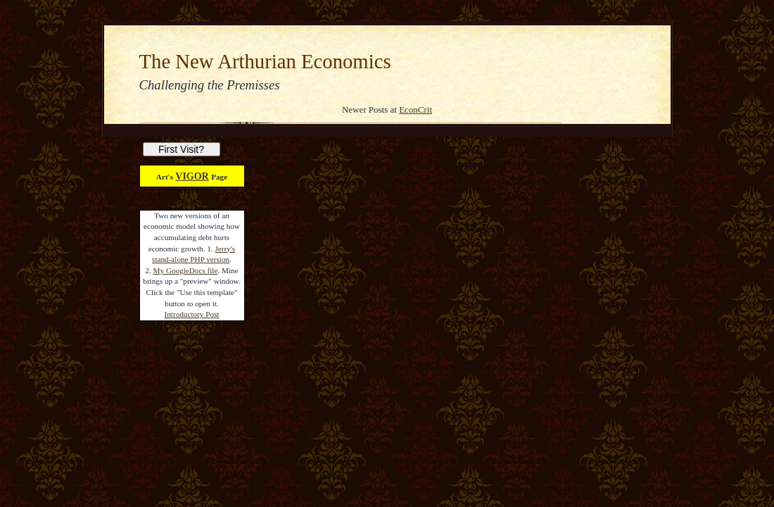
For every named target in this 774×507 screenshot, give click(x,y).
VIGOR (191, 176)
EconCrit (415, 109)
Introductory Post (192, 314)
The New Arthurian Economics (265, 61)
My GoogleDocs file (185, 270)
